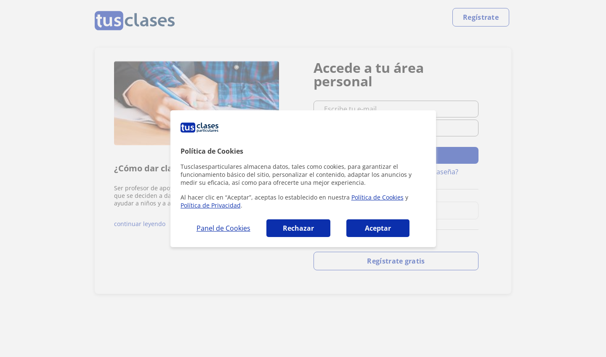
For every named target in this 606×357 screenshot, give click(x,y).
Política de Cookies (377, 197)
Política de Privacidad (211, 205)
